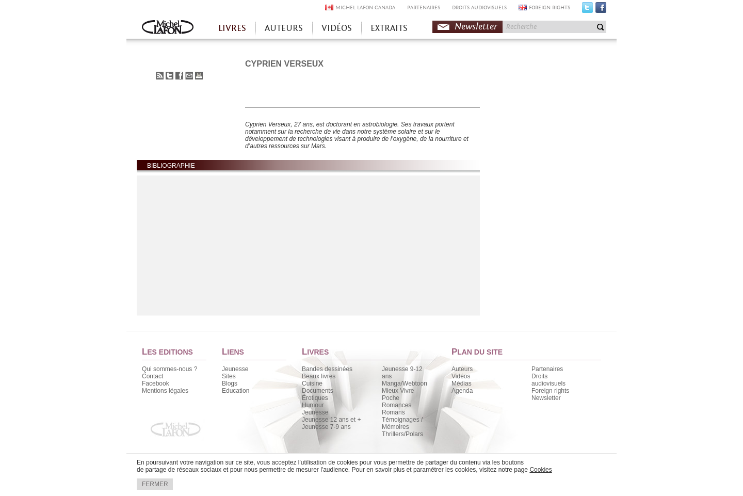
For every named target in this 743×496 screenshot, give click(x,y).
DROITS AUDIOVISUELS (479, 7)
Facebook (600, 10)
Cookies (540, 469)
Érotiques (315, 398)
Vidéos (460, 376)
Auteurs (462, 369)
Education (235, 390)
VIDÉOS (336, 28)
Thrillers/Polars (402, 434)
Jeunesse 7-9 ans (326, 426)
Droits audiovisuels (548, 380)
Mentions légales (165, 390)
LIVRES (232, 28)
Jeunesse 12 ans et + (331, 419)
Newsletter (476, 26)
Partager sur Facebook (179, 75)
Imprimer (199, 75)
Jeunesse (235, 369)
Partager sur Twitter (169, 75)
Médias (461, 383)
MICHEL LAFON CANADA (365, 7)
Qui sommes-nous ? (169, 369)
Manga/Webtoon (404, 383)
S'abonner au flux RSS (160, 75)
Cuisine (312, 383)
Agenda (462, 390)
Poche (390, 398)
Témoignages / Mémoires (402, 423)
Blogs (229, 383)
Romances (396, 405)
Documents (317, 390)
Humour (313, 405)
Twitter (587, 10)
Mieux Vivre (398, 390)
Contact (152, 376)
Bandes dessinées (327, 369)
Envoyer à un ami (189, 75)
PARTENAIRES (423, 7)
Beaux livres (318, 376)
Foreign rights (550, 390)
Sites (229, 376)
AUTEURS (284, 28)
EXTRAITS (389, 28)
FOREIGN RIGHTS (549, 7)
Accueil (167, 28)
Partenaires (547, 369)
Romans (393, 412)
